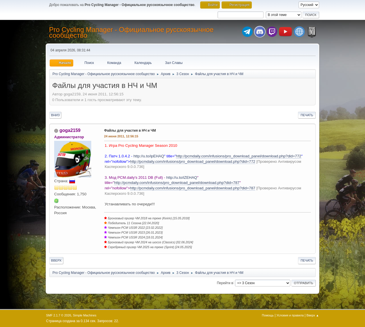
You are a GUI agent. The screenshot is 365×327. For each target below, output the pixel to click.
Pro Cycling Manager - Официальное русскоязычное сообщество (131, 32)
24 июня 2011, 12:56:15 (121, 136)
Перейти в (225, 283)
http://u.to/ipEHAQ (148, 156)
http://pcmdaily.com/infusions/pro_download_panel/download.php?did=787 (177, 182)
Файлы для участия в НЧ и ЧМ (130, 131)
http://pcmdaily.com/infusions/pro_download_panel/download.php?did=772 (238, 156)
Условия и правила (290, 315)
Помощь (268, 315)
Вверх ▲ (313, 315)
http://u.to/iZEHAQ (181, 177)
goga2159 (69, 130)
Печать (307, 115)
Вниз (55, 115)
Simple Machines (84, 315)
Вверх (56, 260)
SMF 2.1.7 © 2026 (58, 315)
